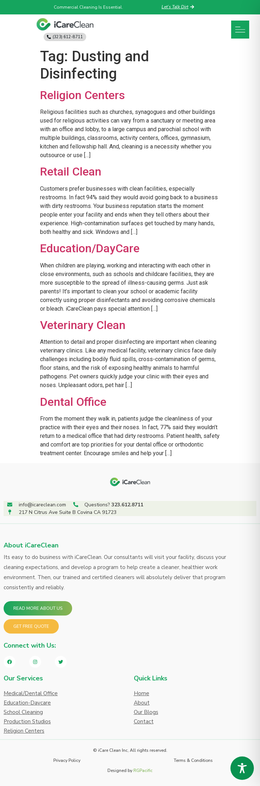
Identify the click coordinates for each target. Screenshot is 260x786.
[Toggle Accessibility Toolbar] (242, 768)
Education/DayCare (90, 248)
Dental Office (73, 402)
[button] (240, 30)
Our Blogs (146, 712)
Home (141, 693)
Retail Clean (70, 171)
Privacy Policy (66, 760)
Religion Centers (82, 95)
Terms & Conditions (193, 760)
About (142, 702)
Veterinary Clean (82, 325)
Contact (144, 721)
